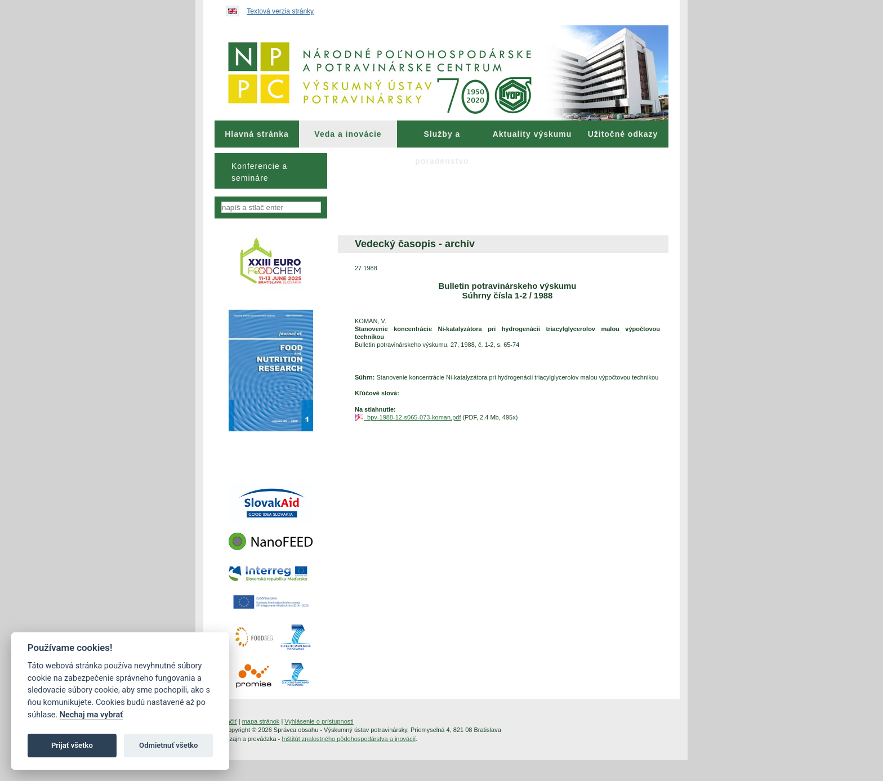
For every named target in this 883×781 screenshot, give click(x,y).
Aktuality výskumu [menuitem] (532, 134)
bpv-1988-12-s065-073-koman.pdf (412, 417)
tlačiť (230, 721)
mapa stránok (261, 721)
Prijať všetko (72, 745)
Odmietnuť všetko (168, 745)
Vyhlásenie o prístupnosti (319, 721)
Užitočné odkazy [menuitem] (623, 134)
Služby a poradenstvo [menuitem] (442, 139)
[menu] (271, 170)
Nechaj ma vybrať (91, 715)
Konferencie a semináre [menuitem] (259, 172)
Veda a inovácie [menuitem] (347, 134)
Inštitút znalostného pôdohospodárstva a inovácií (349, 738)
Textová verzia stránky (280, 11)
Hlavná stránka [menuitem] (257, 134)
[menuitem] (257, 134)
